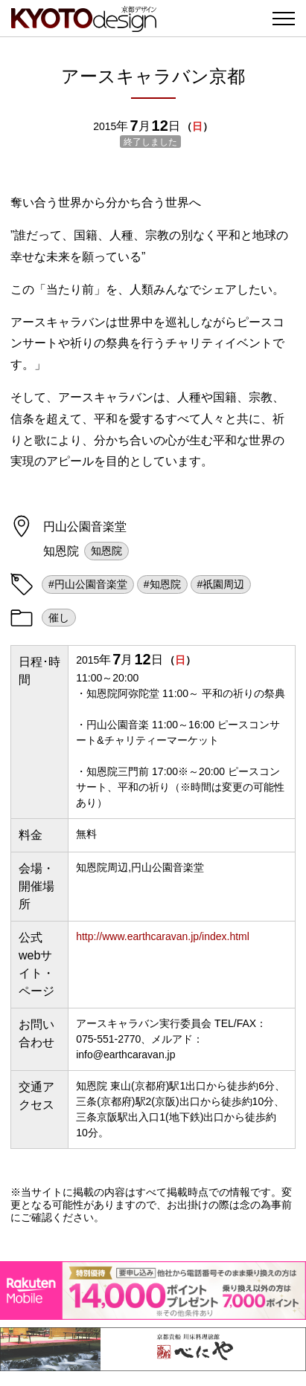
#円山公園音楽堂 (87, 584)
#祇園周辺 (221, 584)
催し (58, 618)
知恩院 (106, 551)
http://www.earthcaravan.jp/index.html (162, 936)
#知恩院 (162, 584)
